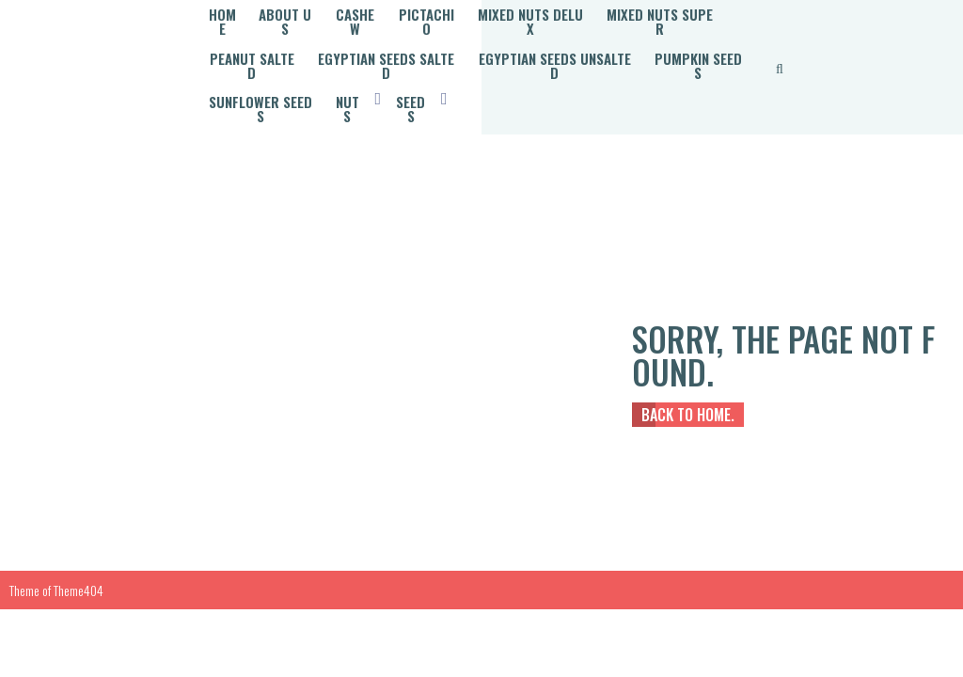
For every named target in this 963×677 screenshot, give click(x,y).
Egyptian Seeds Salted (547, 31)
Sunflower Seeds (579, 51)
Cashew (376, 10)
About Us (296, 10)
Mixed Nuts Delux (570, 10)
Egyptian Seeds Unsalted (293, 51)
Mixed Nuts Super (268, 31)
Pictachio (457, 10)
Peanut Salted (399, 31)
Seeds (228, 72)
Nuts (676, 51)
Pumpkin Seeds (450, 51)
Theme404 (78, 542)
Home (226, 10)
